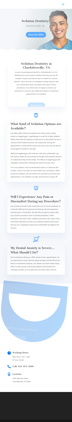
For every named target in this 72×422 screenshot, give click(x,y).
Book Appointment (14, 338)
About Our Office (36, 36)
